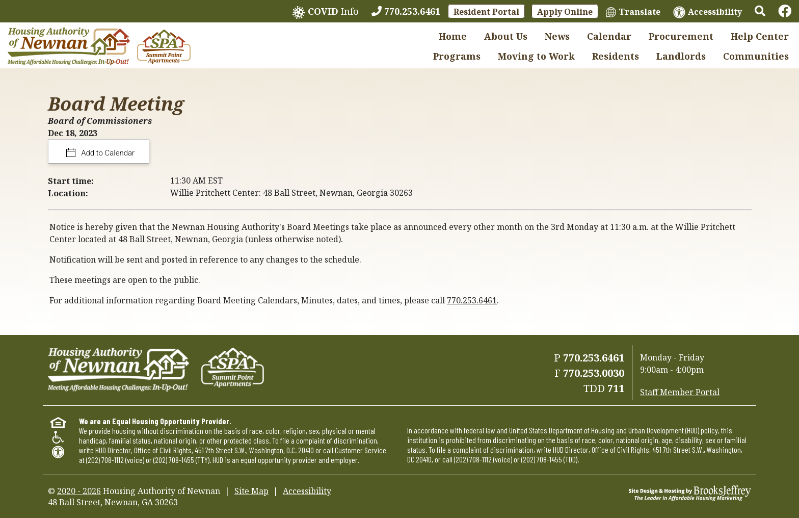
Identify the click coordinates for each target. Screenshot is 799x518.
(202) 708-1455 (173, 459)
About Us (505, 36)
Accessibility (307, 491)
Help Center (760, 36)
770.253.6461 (472, 300)
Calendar (609, 36)
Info (325, 12)
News (557, 36)
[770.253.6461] (405, 11)
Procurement (681, 36)
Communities (756, 56)
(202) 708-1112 (105, 459)
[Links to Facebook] (784, 11)
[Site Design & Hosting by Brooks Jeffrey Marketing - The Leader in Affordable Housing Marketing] (690, 492)
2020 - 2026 (79, 491)
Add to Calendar (107, 153)
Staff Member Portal (680, 392)
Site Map (251, 491)
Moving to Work (536, 56)
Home (453, 36)
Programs (457, 56)
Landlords (681, 56)
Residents (615, 56)
